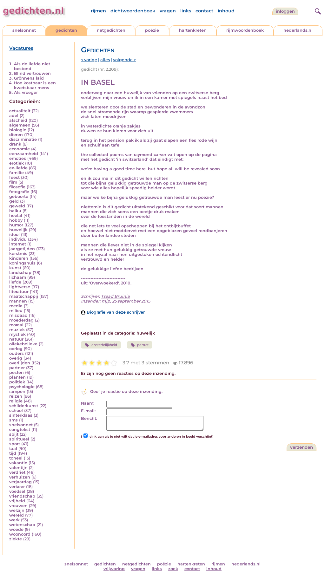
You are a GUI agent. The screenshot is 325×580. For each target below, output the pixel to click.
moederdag (21, 320)
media (16, 305)
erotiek (16, 163)
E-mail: (88, 410)
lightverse (19, 286)
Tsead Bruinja (115, 296)
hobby (16, 220)
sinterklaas (20, 415)
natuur (16, 339)
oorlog (16, 348)
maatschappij (23, 296)
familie (16, 172)
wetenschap (22, 524)
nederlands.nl (298, 30)
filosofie (17, 187)
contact (204, 11)
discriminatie (23, 139)
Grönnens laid (29, 78)
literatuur (19, 291)
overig (15, 358)
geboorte (18, 196)
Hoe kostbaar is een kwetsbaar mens (35, 85)
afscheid (18, 120)
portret (140, 345)
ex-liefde (18, 168)
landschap (20, 272)
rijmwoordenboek (245, 30)
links (185, 11)
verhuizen (19, 477)
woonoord (19, 534)
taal (13, 448)
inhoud (226, 11)
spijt (13, 434)
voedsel (17, 491)
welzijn (16, 510)
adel (13, 115)
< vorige (89, 59)
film (13, 182)
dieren (16, 134)
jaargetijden (22, 248)
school (16, 410)
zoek (173, 568)
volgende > (124, 59)
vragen (168, 11)
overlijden (19, 363)
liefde (15, 282)
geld (14, 201)
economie (19, 149)
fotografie (19, 191)
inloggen (285, 11)
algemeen (19, 125)
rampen (17, 391)
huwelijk (18, 229)
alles (105, 59)
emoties (17, 158)
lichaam (17, 277)
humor (16, 225)
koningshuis (22, 263)
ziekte (15, 539)
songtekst (19, 429)
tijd (12, 453)
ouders (16, 353)
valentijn (18, 467)
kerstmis (18, 253)
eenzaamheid (23, 153)
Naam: (87, 403)
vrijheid (17, 501)
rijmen (98, 11)
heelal (15, 215)
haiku (15, 210)
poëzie (152, 30)
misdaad (18, 315)
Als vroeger (26, 92)
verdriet (17, 472)
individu (18, 239)
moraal (16, 325)
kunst (15, 267)
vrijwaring (114, 568)
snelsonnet (24, 30)
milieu (16, 310)
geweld (17, 206)
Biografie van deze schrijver (113, 312)
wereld (16, 515)
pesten (16, 372)
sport (14, 443)
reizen (15, 396)
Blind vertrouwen (32, 73)
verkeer (17, 486)
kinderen (18, 258)
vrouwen (18, 505)
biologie (17, 129)
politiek (17, 382)
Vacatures (21, 48)
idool (14, 234)
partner (17, 367)
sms (13, 420)
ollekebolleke (23, 344)
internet (17, 244)
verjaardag (20, 481)
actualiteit (19, 110)
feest (14, 177)
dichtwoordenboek (132, 11)
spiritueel (19, 439)
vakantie (18, 462)
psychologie (22, 386)
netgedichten (111, 30)
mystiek (17, 334)
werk (14, 520)
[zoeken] (317, 10)
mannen (18, 301)
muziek (17, 329)
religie (16, 401)
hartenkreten (193, 30)
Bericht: (89, 418)
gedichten (66, 30)
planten (17, 377)
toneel (16, 458)
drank (15, 144)
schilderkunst (23, 405)
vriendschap (22, 496)
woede (16, 529)
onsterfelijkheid (101, 345)
